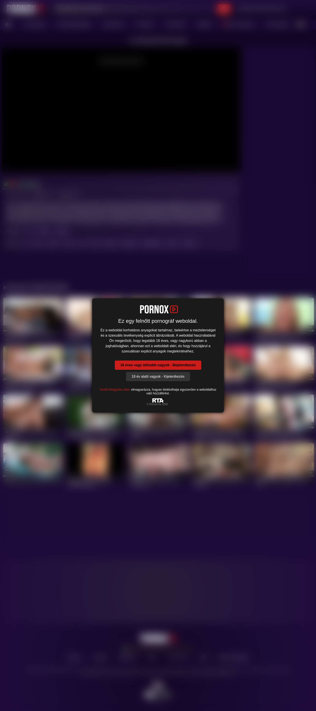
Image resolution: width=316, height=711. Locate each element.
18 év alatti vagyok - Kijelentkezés (157, 376)
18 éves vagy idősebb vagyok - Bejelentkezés (158, 365)
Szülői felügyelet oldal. (115, 389)
